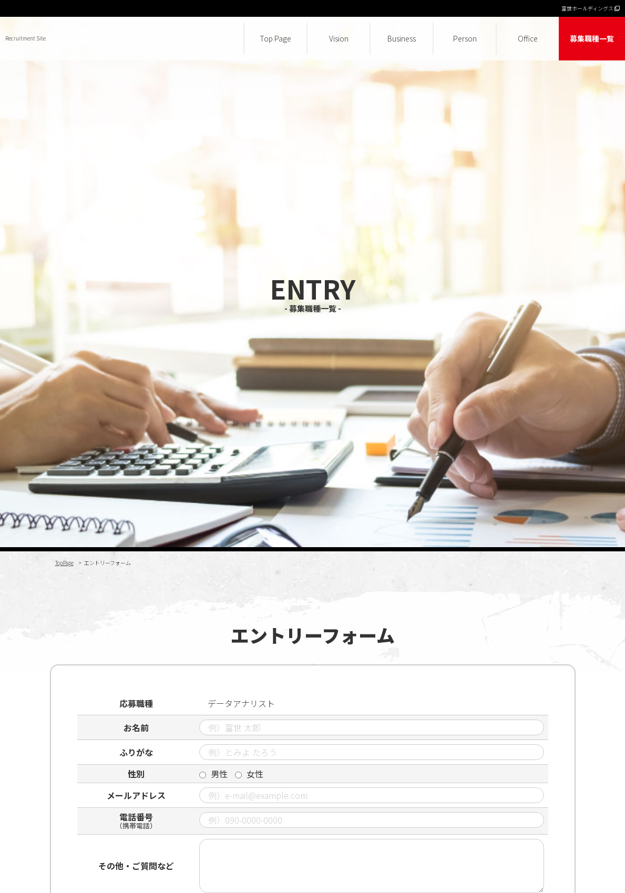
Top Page (275, 38)
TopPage (64, 563)
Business (401, 38)
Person (465, 38)
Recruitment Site (25, 38)
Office (528, 38)
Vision (339, 38)
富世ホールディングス (590, 8)
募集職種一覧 (592, 38)
